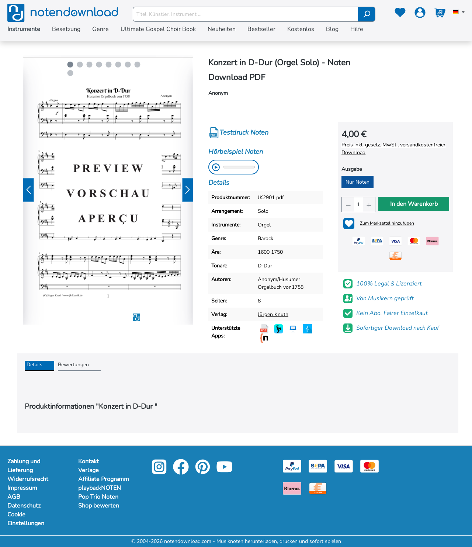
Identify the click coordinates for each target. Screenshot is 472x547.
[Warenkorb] (440, 14)
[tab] (39, 366)
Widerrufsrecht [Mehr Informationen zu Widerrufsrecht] (27, 479)
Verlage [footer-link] (88, 470)
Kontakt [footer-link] (88, 461)
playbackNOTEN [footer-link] (99, 488)
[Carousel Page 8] (137, 64)
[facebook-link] (182, 471)
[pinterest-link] (203, 471)
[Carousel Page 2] (80, 64)
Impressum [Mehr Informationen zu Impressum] (22, 488)
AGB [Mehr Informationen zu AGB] (13, 497)
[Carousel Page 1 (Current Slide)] (70, 64)
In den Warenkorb (414, 204)
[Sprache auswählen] (459, 12)
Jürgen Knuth (273, 314)
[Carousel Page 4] (99, 64)
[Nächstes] (187, 190)
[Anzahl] (358, 204)
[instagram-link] (160, 471)
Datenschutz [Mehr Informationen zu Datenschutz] (24, 506)
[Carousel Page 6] (118, 64)
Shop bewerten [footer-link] (98, 506)
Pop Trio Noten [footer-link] (98, 497)
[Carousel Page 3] (90, 64)
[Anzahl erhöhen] (368, 204)
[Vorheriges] (28, 190)
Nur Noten (357, 182)
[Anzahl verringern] (347, 204)
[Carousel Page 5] (109, 64)
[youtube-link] (224, 471)
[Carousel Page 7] (128, 64)
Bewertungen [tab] (73, 364)
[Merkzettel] (400, 14)
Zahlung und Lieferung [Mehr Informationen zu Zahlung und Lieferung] (23, 465)
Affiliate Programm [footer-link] (103, 479)
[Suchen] (366, 14)
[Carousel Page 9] (70, 73)
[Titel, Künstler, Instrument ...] (245, 14)
